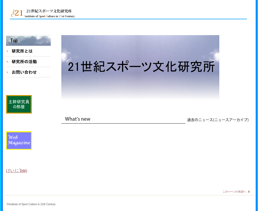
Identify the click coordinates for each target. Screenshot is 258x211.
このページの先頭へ (234, 191)
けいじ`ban (16, 170)
